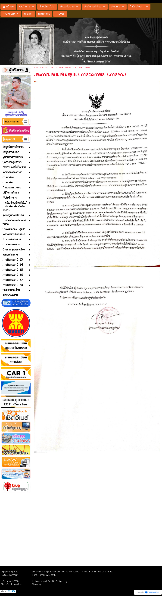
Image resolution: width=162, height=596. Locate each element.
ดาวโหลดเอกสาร (47, 67)
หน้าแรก (36, 67)
